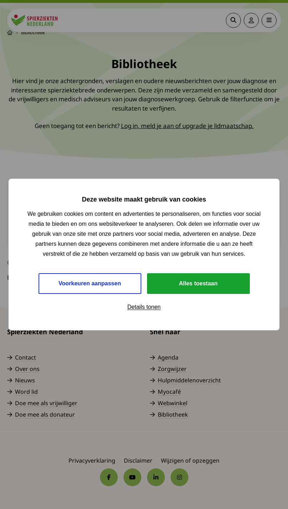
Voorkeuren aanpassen (90, 283)
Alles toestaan (198, 283)
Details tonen (144, 307)
